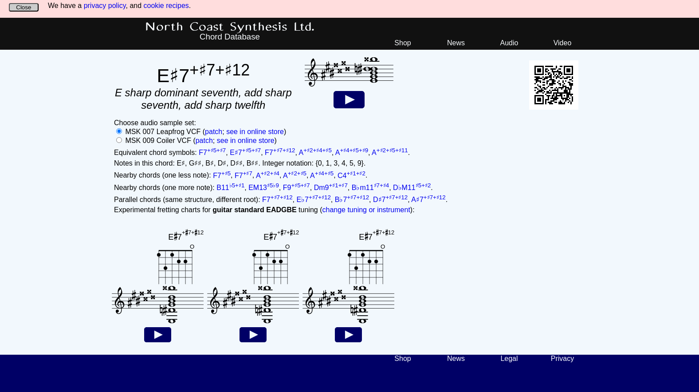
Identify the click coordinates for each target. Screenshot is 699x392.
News (456, 43)
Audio (509, 43)
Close (23, 7)
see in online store (255, 131)
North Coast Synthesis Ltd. (230, 27)
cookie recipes (166, 5)
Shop (402, 43)
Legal (509, 358)
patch (213, 131)
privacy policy (105, 5)
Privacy (562, 358)
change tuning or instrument (366, 210)
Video (563, 43)
